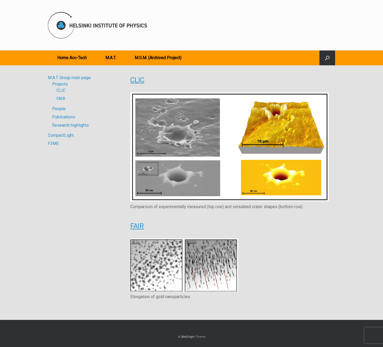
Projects (60, 84)
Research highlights (70, 125)
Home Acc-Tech (72, 57)
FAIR (137, 226)
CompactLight (61, 135)
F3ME (53, 143)
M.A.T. (110, 57)
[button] (327, 57)
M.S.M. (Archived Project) (158, 57)
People (59, 108)
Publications (63, 116)
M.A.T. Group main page (69, 77)
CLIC (137, 80)
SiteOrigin (188, 337)
